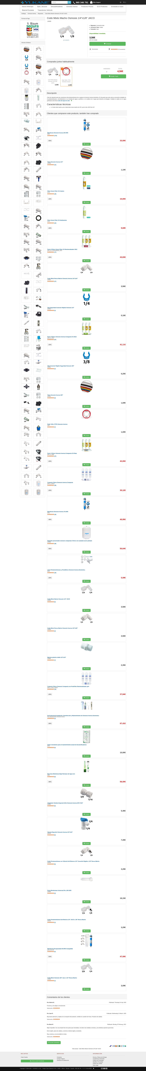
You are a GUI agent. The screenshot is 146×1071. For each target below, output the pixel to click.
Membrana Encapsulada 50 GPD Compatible (60, 948)
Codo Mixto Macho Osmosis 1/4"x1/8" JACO (52, 81)
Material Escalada (28, 10)
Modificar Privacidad (98, 1062)
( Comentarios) (118, 49)
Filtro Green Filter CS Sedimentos (57, 220)
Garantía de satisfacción (63, 1060)
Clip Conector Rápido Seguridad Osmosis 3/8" (60, 366)
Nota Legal (95, 1065)
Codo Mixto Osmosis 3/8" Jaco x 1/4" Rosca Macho (62, 978)
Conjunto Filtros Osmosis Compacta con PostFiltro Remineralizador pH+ (68, 686)
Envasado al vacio (117, 6)
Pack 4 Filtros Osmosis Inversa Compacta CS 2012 (62, 336)
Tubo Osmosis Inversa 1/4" (55, 162)
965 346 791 (80, 2)
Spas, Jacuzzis (42, 6)
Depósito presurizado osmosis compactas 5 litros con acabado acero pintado (69, 540)
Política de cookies (97, 1063)
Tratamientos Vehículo (45, 10)
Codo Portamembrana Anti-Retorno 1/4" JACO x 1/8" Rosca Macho (66, 919)
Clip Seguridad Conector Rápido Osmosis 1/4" (60, 307)
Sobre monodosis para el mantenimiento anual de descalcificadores (67, 744)
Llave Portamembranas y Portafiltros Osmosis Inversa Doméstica (66, 570)
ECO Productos (102, 6)
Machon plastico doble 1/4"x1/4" (56, 657)
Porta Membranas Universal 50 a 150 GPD (59, 890)
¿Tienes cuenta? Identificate (37, 1061)
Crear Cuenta (24, 1057)
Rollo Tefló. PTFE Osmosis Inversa (57, 424)
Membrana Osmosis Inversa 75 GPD (57, 511)
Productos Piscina (87, 6)
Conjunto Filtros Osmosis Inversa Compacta (60, 482)
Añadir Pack (113, 76)
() (52, 135)
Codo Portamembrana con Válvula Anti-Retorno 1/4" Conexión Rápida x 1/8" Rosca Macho (73, 861)
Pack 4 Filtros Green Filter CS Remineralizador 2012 (62, 249)
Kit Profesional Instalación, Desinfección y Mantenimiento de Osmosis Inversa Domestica (73, 715)
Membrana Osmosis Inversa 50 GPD (57, 133)
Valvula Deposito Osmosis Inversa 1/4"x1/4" (60, 832)
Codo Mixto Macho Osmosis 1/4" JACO (58, 599)
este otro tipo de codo (64, 100)
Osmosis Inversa (71, 6)
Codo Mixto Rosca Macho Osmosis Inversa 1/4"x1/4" (62, 278)
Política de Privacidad (98, 1060)
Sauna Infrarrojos (27, 6)
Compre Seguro (61, 1058)
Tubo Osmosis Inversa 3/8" (55, 395)
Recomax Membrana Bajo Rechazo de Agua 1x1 (61, 774)
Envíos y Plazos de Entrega (100, 1057)
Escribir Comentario (53, 1042)
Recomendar (95, 49)
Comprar (107, 44)
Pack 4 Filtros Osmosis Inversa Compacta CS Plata (62, 453)
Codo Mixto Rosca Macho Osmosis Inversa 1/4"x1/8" (62, 628)
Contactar (59, 1057)
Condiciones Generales (98, 1058)
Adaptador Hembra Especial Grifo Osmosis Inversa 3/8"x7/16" (65, 803)
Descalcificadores (56, 6)
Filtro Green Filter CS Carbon (55, 191)
